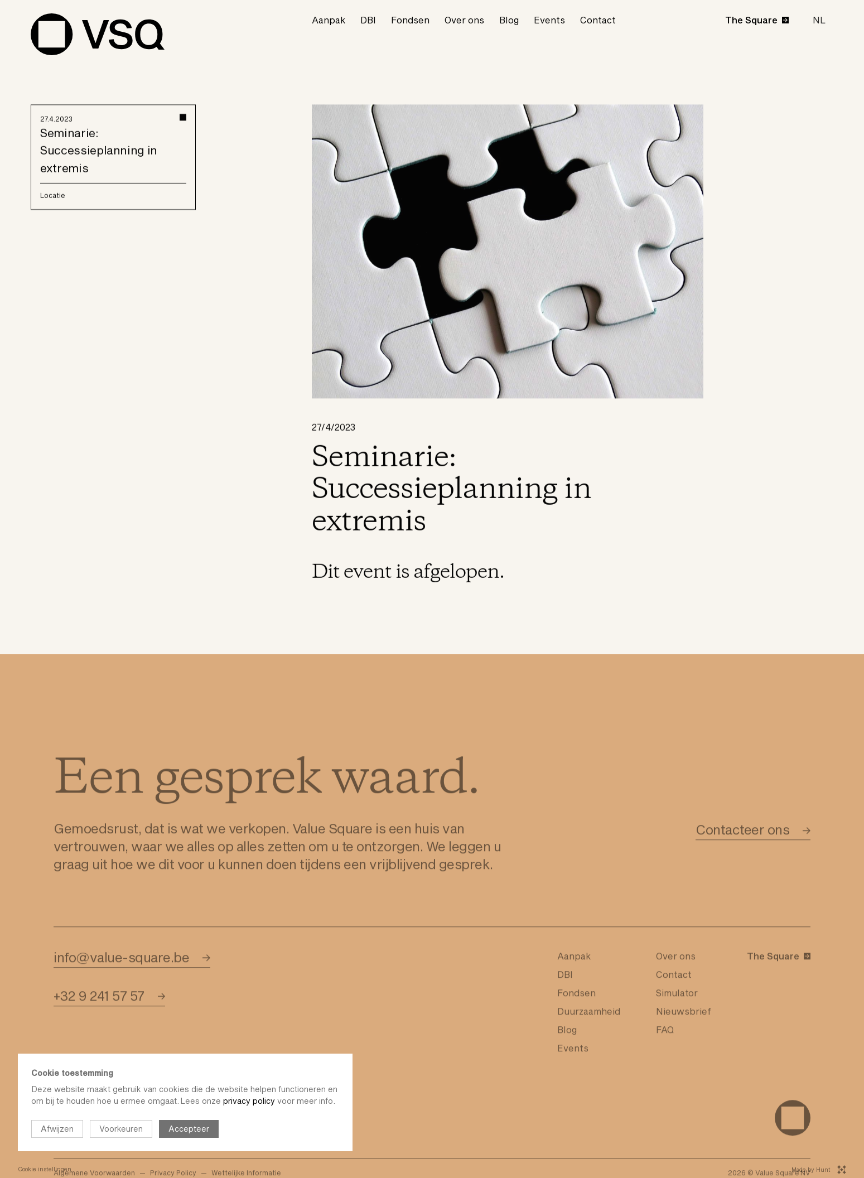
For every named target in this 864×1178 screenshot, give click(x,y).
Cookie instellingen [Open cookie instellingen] (44, 1169)
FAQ (665, 1051)
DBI (368, 20)
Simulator (677, 1014)
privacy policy (249, 1100)
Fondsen (410, 20)
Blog (509, 20)
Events (549, 20)
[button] (819, 20)
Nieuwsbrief (683, 1032)
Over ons (464, 20)
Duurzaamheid (588, 1032)
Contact (598, 20)
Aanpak (328, 20)
